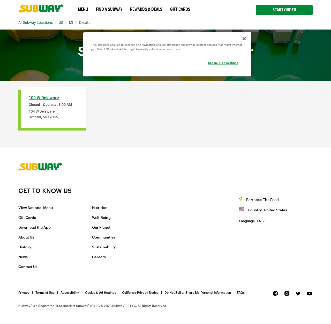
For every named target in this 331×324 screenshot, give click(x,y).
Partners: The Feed (262, 200)
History (24, 247)
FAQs (241, 292)
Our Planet (101, 227)
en (250, 221)
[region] (167, 54)
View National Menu (35, 208)
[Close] (244, 38)
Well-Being (101, 218)
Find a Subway (109, 9)
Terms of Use (45, 292)
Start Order (284, 10)
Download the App (34, 227)
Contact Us (27, 267)
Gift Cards (180, 9)
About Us (26, 237)
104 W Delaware (44, 97)
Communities (103, 237)
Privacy (23, 292)
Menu (83, 9)
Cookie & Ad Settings (100, 292)
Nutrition (100, 208)
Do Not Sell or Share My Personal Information (197, 292)
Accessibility (70, 292)
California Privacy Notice (140, 292)
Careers (99, 257)
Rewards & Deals (146, 9)
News (23, 257)
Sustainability (104, 247)
